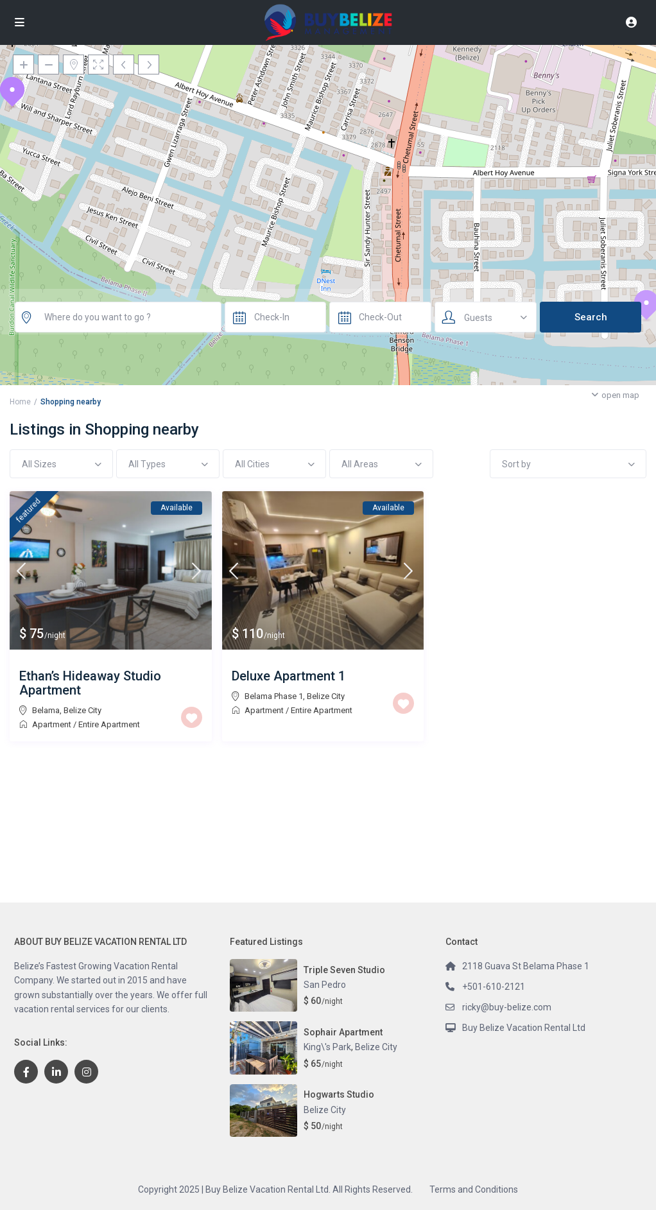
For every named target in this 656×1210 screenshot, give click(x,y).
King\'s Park (327, 1047)
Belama (46, 710)
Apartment (51, 724)
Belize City (82, 710)
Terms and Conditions (473, 1189)
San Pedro (325, 985)
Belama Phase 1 (274, 696)
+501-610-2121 (493, 986)
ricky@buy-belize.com (506, 1007)
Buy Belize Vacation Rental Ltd (523, 1028)
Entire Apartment (109, 724)
